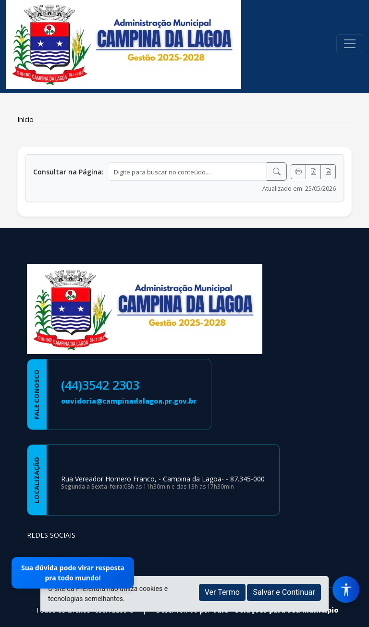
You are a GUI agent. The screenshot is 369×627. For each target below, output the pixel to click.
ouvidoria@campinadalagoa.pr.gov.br (129, 401)
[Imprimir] (298, 171)
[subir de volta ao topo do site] (352, 613)
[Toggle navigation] (349, 43)
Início (25, 119)
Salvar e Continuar (284, 592)
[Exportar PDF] (313, 171)
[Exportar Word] (328, 171)
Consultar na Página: (68, 171)
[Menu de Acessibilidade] (345, 589)
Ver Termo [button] (222, 592)
